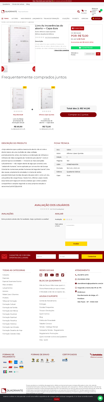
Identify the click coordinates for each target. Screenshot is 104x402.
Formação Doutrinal (10, 314)
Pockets (75, 18)
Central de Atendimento (48, 301)
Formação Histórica (9, 324)
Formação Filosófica (10, 321)
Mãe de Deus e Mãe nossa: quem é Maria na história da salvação (52, 285)
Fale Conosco (84, 12)
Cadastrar (92, 256)
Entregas (42, 304)
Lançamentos (37, 18)
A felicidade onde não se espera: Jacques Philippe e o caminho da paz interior (52, 292)
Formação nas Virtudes (11, 327)
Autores (15, 18)
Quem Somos (44, 314)
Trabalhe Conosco (45, 324)
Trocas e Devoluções (46, 311)
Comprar (86, 48)
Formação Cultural (9, 304)
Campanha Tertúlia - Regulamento (51, 330)
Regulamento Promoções (48, 333)
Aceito (56, 399)
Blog (28, 4)
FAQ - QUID (43, 340)
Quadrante (6, 4)
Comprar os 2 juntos (78, 114)
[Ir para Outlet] (96, 18)
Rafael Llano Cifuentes (10, 294)
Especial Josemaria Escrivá (12, 281)
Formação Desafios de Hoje (12, 330)
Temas (5, 18)
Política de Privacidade (47, 320)
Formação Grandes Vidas (11, 334)
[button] (5, 69)
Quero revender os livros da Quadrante (53, 337)
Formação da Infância (10, 311)
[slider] (39, 37)
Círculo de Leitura (18, 4)
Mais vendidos (26, 18)
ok (98, 54)
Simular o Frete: (74, 54)
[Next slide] (34, 69)
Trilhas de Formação (51, 18)
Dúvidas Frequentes (46, 307)
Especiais (85, 18)
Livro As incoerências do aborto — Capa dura (46, 121)
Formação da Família (10, 307)
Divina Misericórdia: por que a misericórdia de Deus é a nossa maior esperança (52, 288)
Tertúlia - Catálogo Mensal (48, 327)
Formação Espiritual (10, 317)
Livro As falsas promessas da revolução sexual (18, 121)
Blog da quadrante (50, 281)
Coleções (65, 18)
